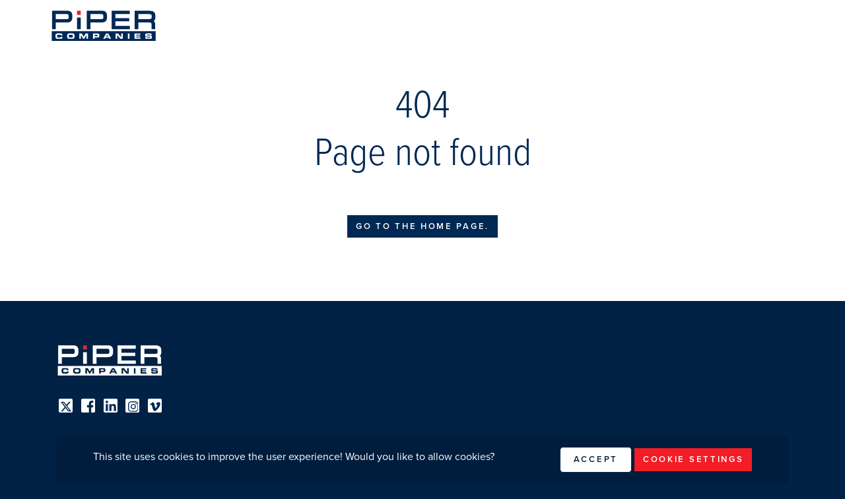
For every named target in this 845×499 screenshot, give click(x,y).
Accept (596, 459)
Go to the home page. (422, 226)
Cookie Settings (693, 459)
